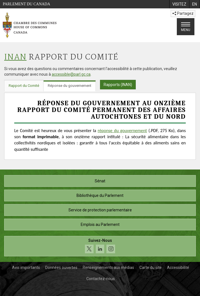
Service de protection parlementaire (100, 210)
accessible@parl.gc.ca (71, 74)
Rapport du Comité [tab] (24, 85)
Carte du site (150, 267)
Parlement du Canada (26, 4)
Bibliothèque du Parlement (100, 195)
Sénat (100, 181)
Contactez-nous (100, 278)
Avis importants (26, 267)
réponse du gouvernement (122, 130)
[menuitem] (179, 4)
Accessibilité (178, 267)
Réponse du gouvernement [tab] (69, 85)
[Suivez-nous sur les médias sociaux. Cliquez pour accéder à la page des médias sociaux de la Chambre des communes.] (100, 246)
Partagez (183, 13)
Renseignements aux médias (108, 267)
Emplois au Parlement (100, 224)
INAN (15, 57)
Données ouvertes (61, 267)
